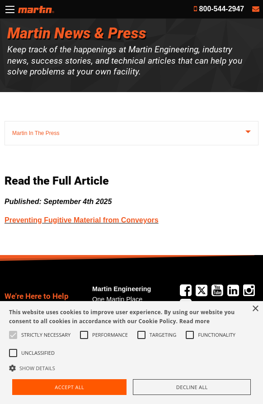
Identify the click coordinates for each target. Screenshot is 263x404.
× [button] (255, 309)
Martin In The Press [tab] (35, 133)
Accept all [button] (69, 387)
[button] (131, 367)
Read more (194, 321)
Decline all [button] (192, 387)
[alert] (131, 352)
